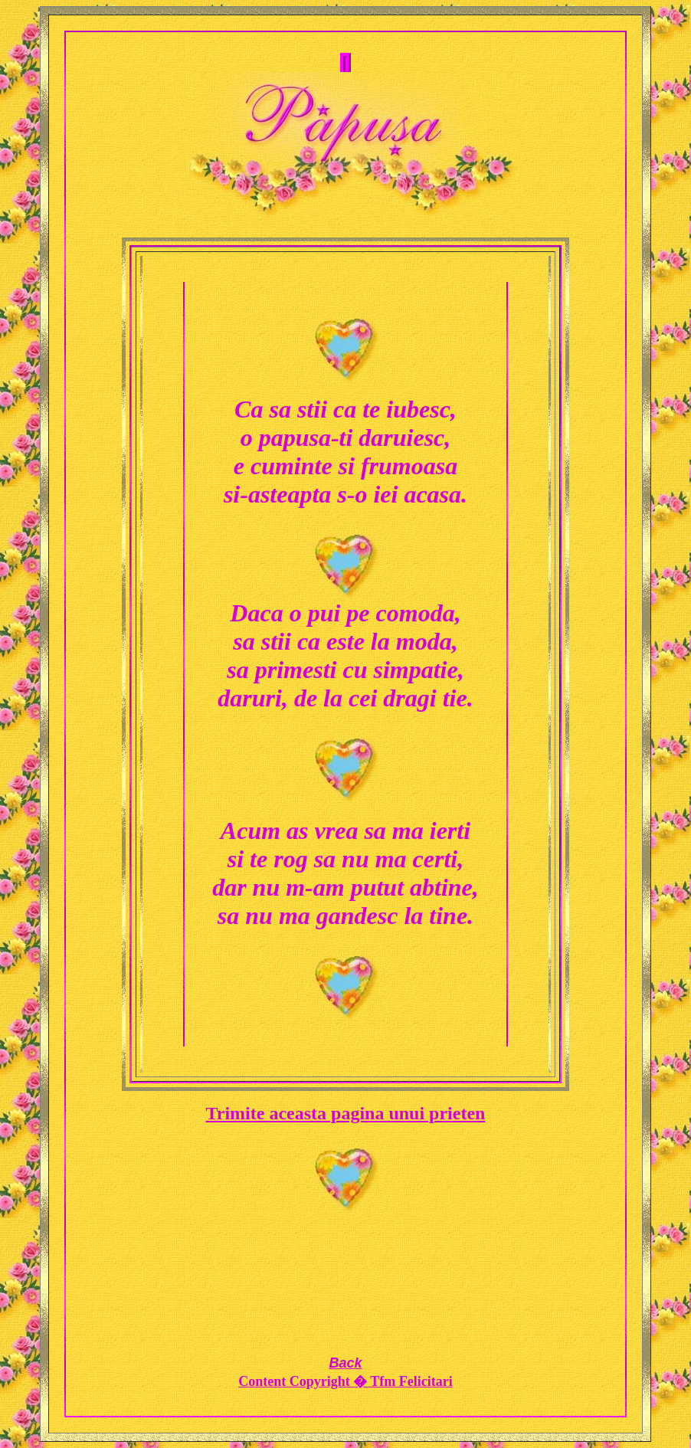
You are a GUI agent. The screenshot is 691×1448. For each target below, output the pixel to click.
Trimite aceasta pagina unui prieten (346, 1113)
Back (345, 1363)
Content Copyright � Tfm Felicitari (345, 1381)
